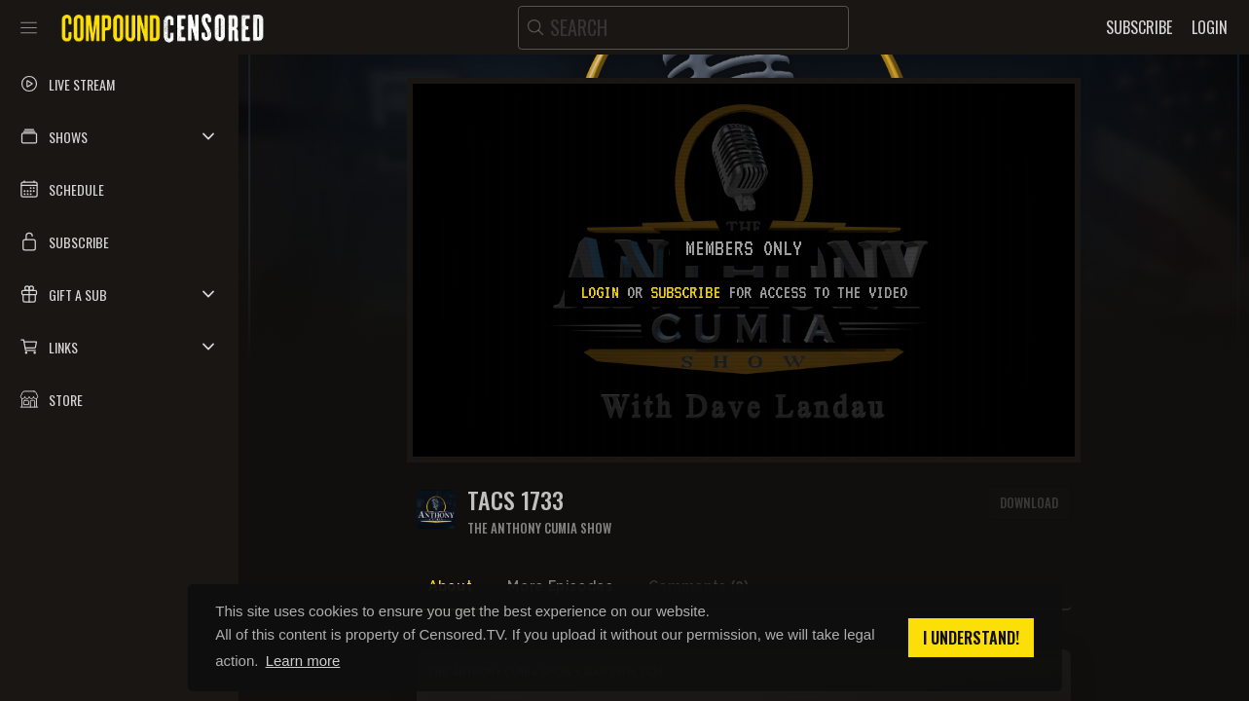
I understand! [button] (971, 637)
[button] (119, 136)
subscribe (685, 292)
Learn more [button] (303, 660)
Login (599, 292)
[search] (683, 28)
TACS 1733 (515, 500)
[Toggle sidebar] (29, 27)
